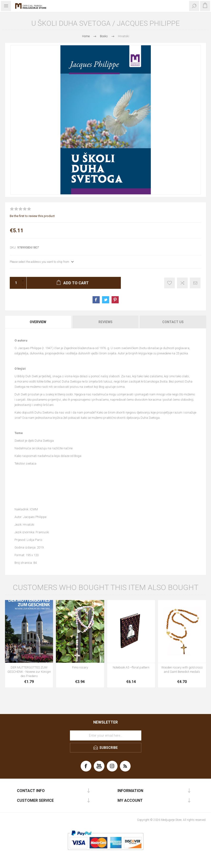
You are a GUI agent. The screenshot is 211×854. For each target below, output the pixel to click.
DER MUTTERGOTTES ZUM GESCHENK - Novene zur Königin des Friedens (29, 672)
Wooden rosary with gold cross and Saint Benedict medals (182, 669)
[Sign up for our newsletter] (105, 735)
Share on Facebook (96, 299)
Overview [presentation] (38, 322)
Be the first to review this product (32, 216)
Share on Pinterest (115, 299)
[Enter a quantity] (14, 283)
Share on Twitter (105, 299)
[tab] (38, 322)
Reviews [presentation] (105, 322)
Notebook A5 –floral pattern (131, 667)
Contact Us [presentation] (173, 322)
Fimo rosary (80, 667)
